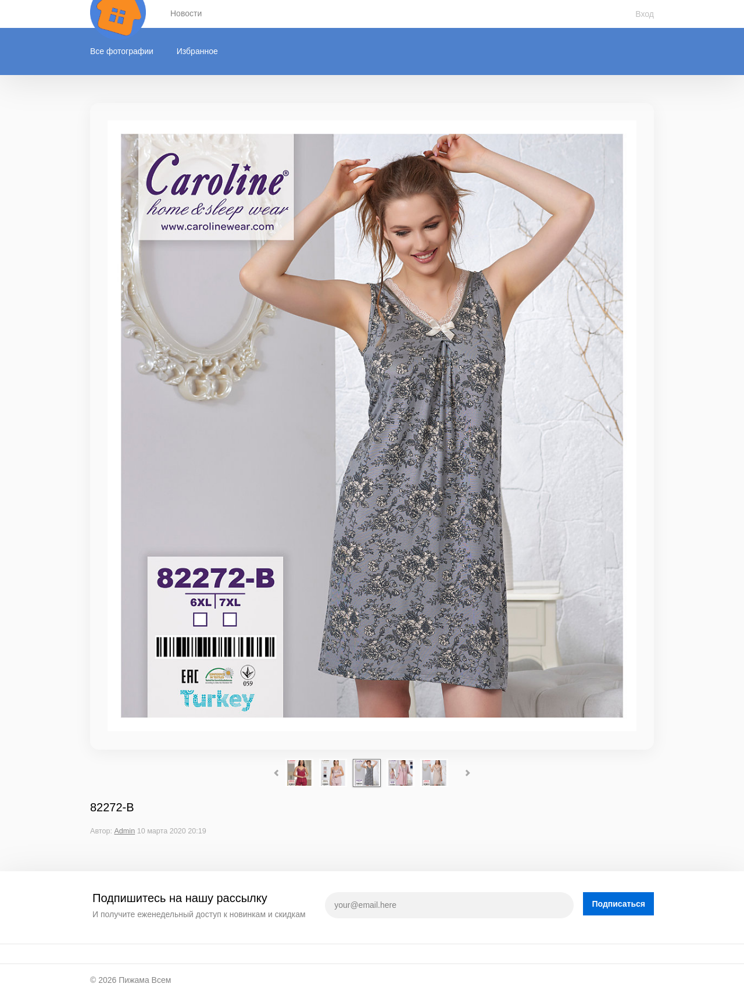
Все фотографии (121, 51)
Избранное (197, 51)
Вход (644, 14)
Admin (124, 831)
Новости (186, 13)
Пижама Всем (145, 980)
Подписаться (618, 903)
